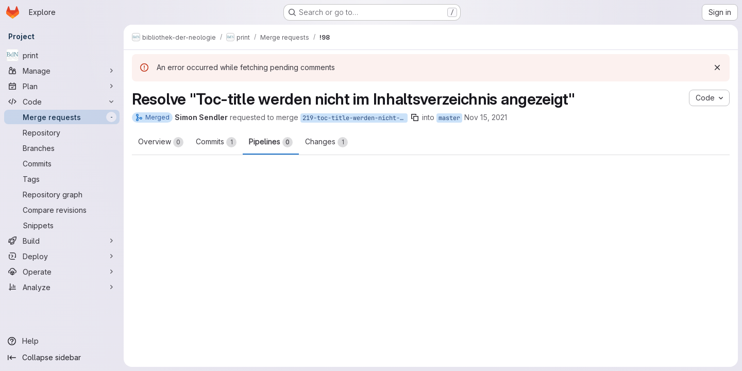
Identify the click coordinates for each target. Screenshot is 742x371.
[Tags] (62, 179)
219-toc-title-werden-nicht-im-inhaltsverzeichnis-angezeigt (355, 118)
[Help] (62, 341)
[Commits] (62, 163)
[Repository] (62, 132)
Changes (326, 142)
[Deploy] (62, 256)
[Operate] (62, 271)
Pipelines (271, 142)
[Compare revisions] (62, 210)
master (449, 118)
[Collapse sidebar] (62, 357)
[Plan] (62, 86)
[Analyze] (62, 287)
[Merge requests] (62, 117)
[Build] (62, 240)
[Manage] (62, 70)
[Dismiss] (717, 67)
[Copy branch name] (415, 117)
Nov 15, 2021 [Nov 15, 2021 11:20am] (485, 117)
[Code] (62, 101)
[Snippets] (62, 225)
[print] (62, 55)
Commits (216, 142)
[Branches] (62, 148)
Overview (160, 142)
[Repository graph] (62, 194)
